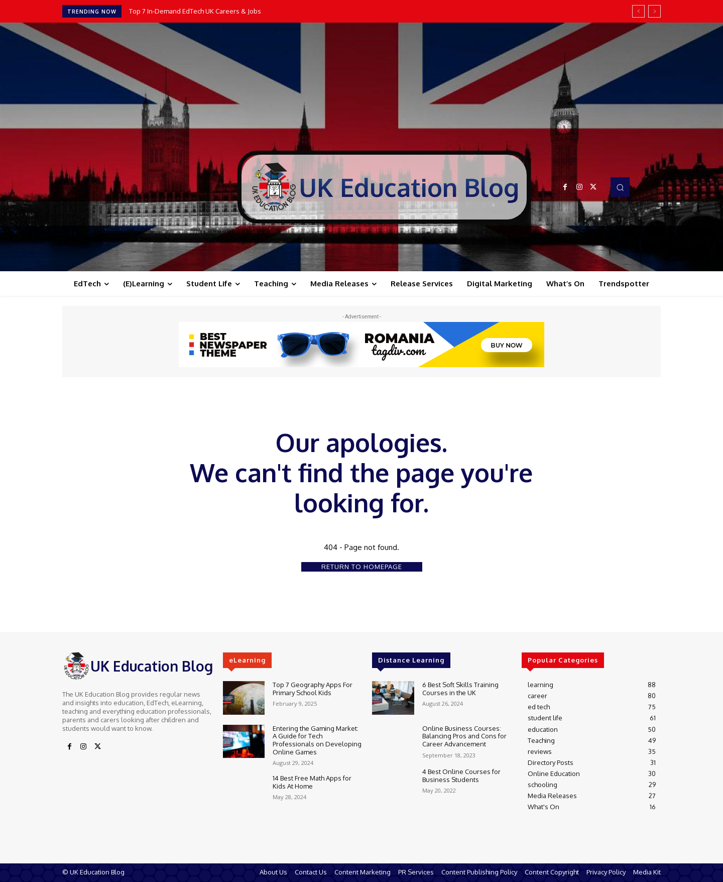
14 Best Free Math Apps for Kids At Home (312, 782)
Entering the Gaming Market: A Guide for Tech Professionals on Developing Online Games (317, 740)
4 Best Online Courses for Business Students (461, 775)
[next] (654, 11)
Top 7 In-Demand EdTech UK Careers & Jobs (195, 11)
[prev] (638, 11)
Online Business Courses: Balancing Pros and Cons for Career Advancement (464, 736)
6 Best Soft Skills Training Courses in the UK (460, 689)
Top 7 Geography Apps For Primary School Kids (312, 689)
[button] (620, 186)
